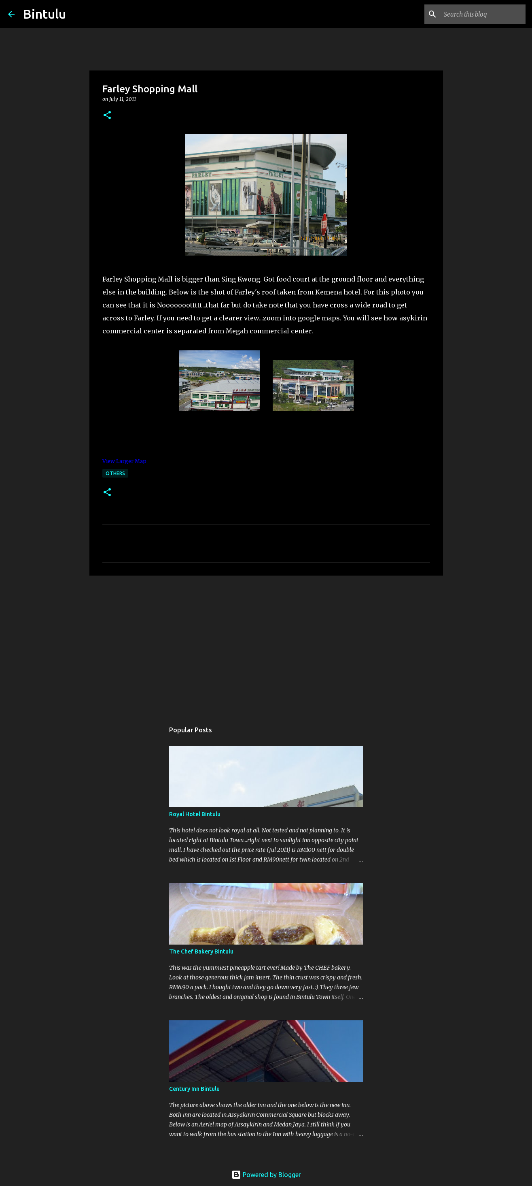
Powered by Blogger (266, 1174)
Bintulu (44, 13)
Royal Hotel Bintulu (194, 814)
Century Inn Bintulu (194, 1089)
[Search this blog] (483, 14)
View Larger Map (124, 461)
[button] (107, 115)
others (115, 473)
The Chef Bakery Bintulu (201, 951)
